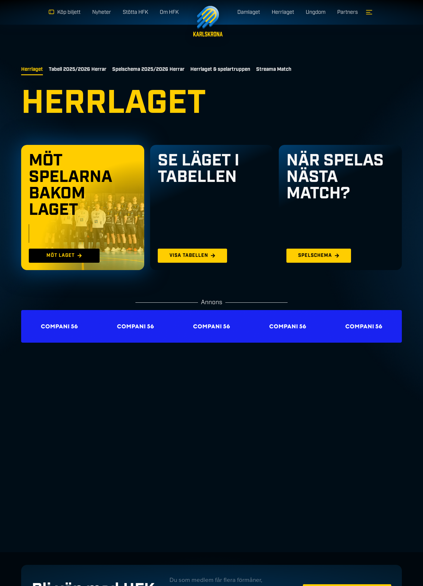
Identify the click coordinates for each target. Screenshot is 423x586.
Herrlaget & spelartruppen (220, 69)
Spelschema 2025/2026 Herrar (148, 69)
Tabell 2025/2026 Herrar (77, 69)
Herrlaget (32, 69)
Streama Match (273, 69)
